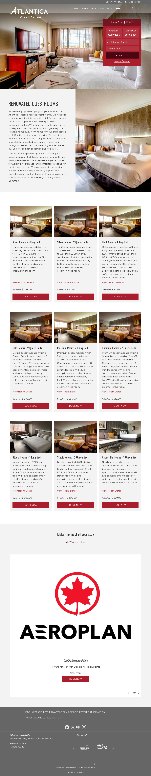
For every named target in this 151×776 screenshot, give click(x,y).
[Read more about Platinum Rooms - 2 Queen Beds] (120, 327)
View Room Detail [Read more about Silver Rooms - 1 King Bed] (22, 282)
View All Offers (75, 542)
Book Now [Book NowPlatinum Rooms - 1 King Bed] (75, 406)
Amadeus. (90, 768)
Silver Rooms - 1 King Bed (26, 242)
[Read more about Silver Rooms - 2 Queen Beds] (75, 221)
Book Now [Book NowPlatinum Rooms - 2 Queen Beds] (120, 406)
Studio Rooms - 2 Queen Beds (73, 457)
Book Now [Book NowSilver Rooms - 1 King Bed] (30, 296)
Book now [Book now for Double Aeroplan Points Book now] (75, 679)
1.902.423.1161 (18, 747)
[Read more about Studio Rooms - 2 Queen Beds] (75, 437)
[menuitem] (74, 8)
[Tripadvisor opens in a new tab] (78, 726)
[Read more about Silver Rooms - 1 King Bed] (31, 221)
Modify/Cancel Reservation (43, 717)
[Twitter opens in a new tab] (73, 726)
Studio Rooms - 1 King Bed (26, 457)
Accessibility (40, 712)
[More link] (117, 8)
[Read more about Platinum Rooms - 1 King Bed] (75, 327)
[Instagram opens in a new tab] (84, 726)
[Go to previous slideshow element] (128, 693)
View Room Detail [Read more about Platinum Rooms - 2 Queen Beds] (112, 391)
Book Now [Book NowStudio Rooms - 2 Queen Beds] (75, 505)
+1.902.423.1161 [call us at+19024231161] (132, 2)
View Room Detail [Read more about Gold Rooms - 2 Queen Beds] (22, 391)
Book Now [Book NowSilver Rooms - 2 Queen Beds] (75, 296)
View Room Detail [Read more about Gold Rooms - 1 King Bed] (112, 282)
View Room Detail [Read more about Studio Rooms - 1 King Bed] (22, 490)
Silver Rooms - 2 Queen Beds (72, 242)
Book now (122, 55)
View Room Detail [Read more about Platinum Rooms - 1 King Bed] (67, 391)
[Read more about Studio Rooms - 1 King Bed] (31, 437)
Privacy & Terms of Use (63, 712)
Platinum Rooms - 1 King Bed (72, 348)
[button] (114, 33)
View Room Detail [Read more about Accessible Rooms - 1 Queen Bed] (112, 490)
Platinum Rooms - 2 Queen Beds (119, 348)
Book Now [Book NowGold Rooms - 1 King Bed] (120, 296)
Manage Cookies (75, 772)
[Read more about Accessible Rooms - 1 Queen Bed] (120, 437)
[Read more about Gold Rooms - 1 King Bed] (120, 221)
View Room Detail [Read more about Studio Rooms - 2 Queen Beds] (67, 490)
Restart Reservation (92, 712)
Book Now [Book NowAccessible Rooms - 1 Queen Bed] (120, 505)
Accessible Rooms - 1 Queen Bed (119, 457)
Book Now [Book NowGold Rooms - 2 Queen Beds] (30, 406)
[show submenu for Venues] (112, 8)
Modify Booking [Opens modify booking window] (122, 61)
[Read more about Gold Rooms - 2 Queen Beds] (31, 327)
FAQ (27, 712)
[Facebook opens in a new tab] (67, 726)
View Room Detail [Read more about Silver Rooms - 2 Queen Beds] (67, 282)
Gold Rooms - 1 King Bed (115, 242)
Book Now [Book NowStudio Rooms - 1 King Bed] (30, 505)
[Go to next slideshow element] (138, 693)
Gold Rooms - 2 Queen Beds (27, 348)
